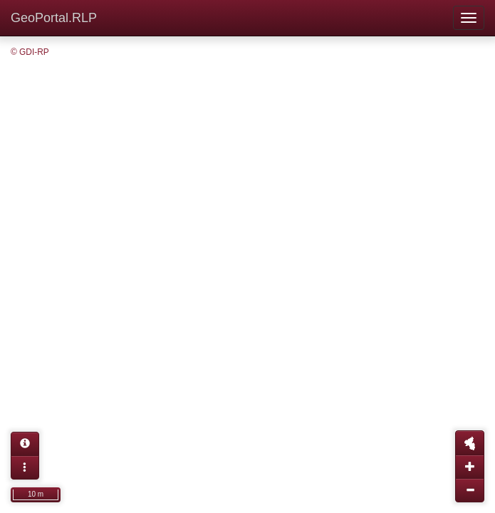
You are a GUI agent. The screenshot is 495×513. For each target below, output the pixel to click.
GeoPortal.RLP (54, 18)
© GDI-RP (30, 52)
